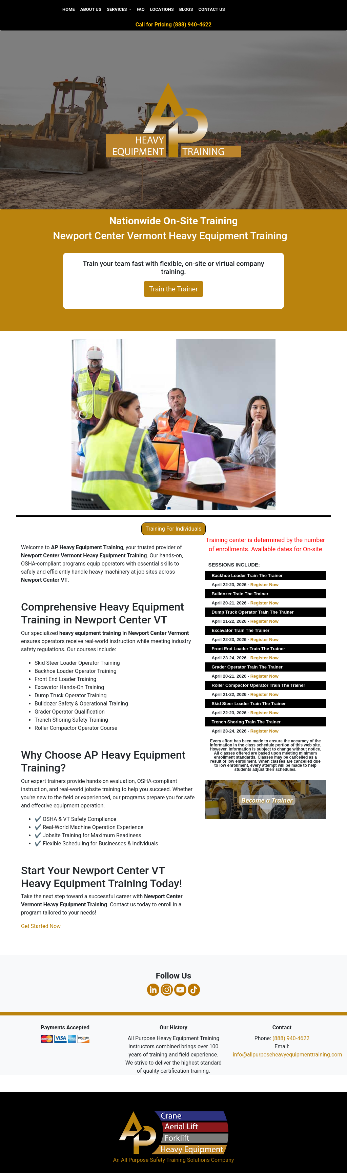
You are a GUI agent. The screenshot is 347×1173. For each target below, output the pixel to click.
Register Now (264, 584)
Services (117, 9)
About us (90, 9)
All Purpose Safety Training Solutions (165, 1160)
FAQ (141, 9)
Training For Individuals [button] (174, 529)
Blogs (186, 9)
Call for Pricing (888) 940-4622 (173, 24)
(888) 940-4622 (290, 1038)
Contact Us (211, 9)
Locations (162, 9)
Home (68, 9)
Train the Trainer (173, 289)
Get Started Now (41, 926)
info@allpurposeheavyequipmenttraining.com (287, 1054)
